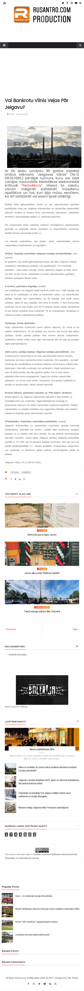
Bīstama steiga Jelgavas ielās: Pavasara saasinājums (43, 807)
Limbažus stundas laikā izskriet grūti (32, 935)
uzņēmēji (26, 472)
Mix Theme (73, 978)
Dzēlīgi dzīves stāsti (36, 978)
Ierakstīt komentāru (18, 654)
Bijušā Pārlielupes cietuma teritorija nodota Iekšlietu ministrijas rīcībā (47, 909)
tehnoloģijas (42, 607)
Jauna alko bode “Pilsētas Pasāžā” (42, 573)
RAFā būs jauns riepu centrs (42, 534)
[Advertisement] (42, 72)
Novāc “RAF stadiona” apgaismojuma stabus (36, 922)
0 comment (22, 114)
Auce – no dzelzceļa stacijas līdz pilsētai (33, 896)
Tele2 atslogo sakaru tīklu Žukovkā (42, 611)
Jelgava (14, 472)
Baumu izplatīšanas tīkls (42, 749)
